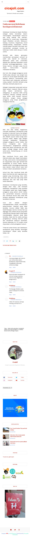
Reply (10, 267)
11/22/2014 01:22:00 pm (15, 272)
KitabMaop (12, 285)
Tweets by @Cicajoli (8, 456)
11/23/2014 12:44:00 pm (15, 286)
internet (17, 127)
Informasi (6, 236)
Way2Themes (12, 533)
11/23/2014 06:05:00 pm (15, 299)
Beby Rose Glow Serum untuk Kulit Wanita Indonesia (17, 435)
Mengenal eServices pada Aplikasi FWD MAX (18, 442)
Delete (14, 267)
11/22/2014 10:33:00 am (17, 256)
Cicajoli (11, 271)
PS (10, 256)
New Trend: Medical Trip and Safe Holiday (18, 429)
